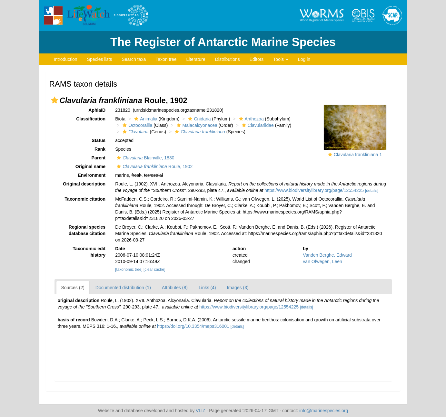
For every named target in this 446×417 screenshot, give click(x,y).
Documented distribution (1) (123, 287)
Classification (90, 118)
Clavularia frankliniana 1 (358, 154)
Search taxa (134, 59)
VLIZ (200, 410)
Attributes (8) (175, 287)
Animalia (145, 118)
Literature (195, 59)
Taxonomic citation (85, 199)
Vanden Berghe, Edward (327, 255)
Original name (90, 166)
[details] (371, 190)
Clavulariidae (257, 125)
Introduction (65, 59)
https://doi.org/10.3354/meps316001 (193, 326)
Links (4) (207, 287)
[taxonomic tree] (129, 269)
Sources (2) (72, 287)
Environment (92, 175)
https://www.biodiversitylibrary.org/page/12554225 (314, 190)
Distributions (227, 59)
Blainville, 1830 (144, 157)
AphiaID (96, 110)
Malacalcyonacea (196, 125)
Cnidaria (198, 118)
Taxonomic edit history (89, 252)
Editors (257, 59)
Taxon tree (165, 59)
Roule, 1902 (154, 166)
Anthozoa (250, 118)
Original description (84, 183)
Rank (99, 149)
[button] (54, 100)
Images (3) (238, 287)
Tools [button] (280, 59)
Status (98, 140)
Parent (99, 157)
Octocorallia (136, 125)
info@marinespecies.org (323, 410)
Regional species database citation (87, 230)
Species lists (99, 59)
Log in (304, 59)
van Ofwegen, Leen (322, 261)
